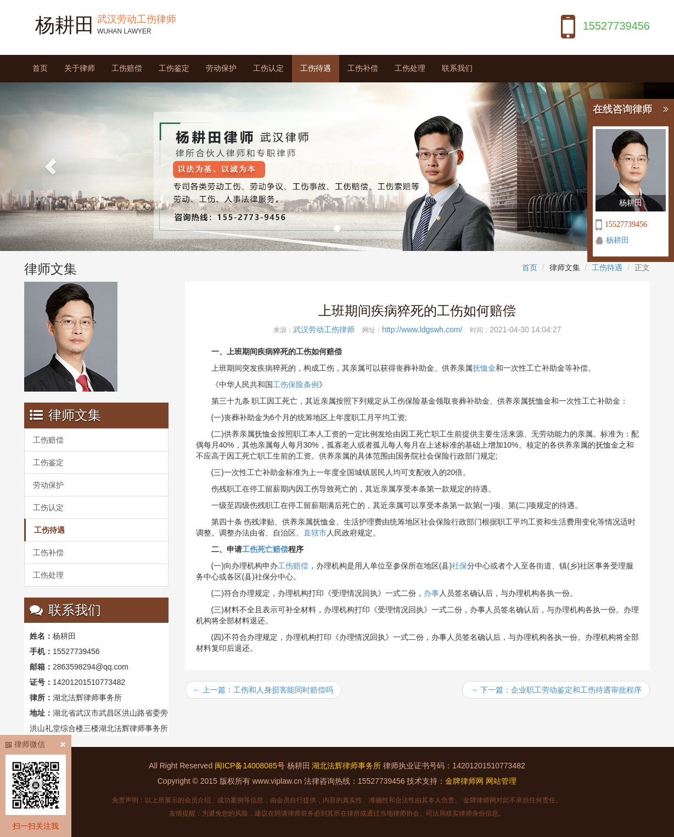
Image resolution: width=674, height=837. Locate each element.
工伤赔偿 (126, 68)
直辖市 (315, 532)
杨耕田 (617, 240)
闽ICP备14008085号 (250, 765)
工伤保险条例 (296, 384)
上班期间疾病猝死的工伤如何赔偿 (417, 310)
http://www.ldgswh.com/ (422, 329)
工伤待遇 (315, 68)
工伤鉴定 (174, 68)
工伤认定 (268, 68)
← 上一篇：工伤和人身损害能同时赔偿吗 (263, 689)
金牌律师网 (464, 781)
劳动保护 (221, 68)
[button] (50, 166)
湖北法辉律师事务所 (346, 765)
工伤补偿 (362, 68)
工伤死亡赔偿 (265, 549)
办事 (431, 593)
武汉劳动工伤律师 (324, 329)
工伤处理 (410, 68)
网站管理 (501, 781)
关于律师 (79, 68)
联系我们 (457, 68)
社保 (459, 565)
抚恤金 (484, 368)
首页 (40, 68)
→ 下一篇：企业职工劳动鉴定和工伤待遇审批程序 (556, 689)
